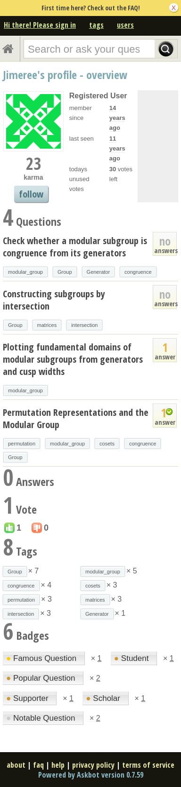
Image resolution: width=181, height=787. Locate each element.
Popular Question (41, 678)
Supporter (28, 698)
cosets (107, 443)
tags (96, 25)
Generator (98, 272)
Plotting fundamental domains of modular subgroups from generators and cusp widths (73, 359)
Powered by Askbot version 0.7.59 (90, 775)
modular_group (25, 272)
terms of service (148, 765)
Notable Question (41, 718)
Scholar (104, 698)
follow (31, 194)
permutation (21, 443)
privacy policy (93, 765)
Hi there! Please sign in (40, 25)
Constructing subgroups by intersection (54, 299)
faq (38, 765)
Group (65, 272)
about (16, 765)
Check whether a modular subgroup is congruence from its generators (75, 246)
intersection (84, 325)
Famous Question (42, 658)
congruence (138, 272)
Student (132, 658)
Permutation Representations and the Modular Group (75, 418)
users (125, 25)
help (58, 765)
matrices (47, 325)
